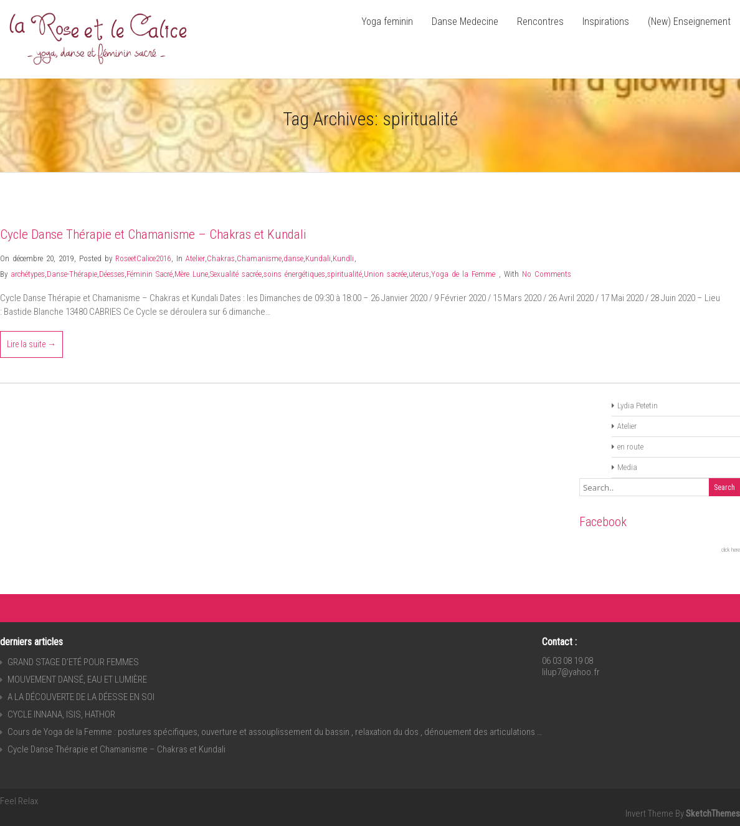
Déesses (112, 274)
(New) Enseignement (689, 21)
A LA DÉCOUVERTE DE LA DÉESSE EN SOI (80, 697)
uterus (419, 274)
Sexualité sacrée (236, 274)
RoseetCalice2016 (143, 258)
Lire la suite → (31, 344)
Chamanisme (259, 258)
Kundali (318, 258)
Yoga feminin (387, 21)
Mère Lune (191, 274)
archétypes (28, 274)
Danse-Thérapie (72, 274)
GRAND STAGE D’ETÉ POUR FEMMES (73, 662)
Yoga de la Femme (463, 274)
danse (293, 258)
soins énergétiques (294, 274)
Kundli (343, 258)
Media (627, 467)
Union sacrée (385, 274)
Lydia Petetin (637, 405)
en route (630, 446)
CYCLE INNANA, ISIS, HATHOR (61, 714)
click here (730, 550)
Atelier (195, 258)
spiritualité (344, 274)
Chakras (221, 258)
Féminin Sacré (149, 274)
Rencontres (540, 21)
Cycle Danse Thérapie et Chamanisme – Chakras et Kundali (153, 234)
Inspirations (605, 21)
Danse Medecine (465, 21)
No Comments (546, 274)
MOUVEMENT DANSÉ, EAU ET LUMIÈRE (77, 679)
